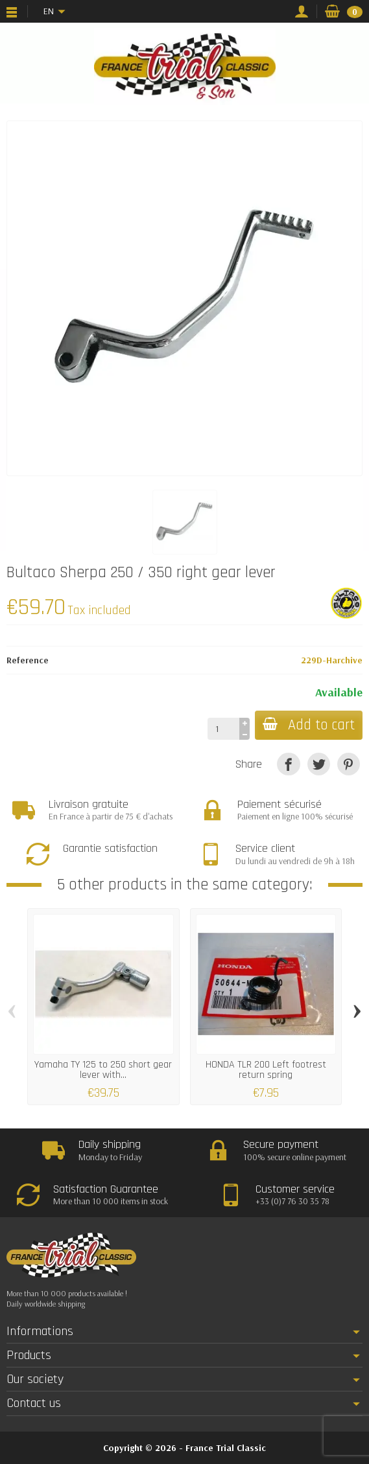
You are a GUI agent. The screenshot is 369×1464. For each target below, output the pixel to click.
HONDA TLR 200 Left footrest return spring (266, 1070)
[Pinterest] (348, 764)
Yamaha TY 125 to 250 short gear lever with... (103, 1070)
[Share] (288, 764)
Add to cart (309, 725)
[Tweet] (318, 764)
